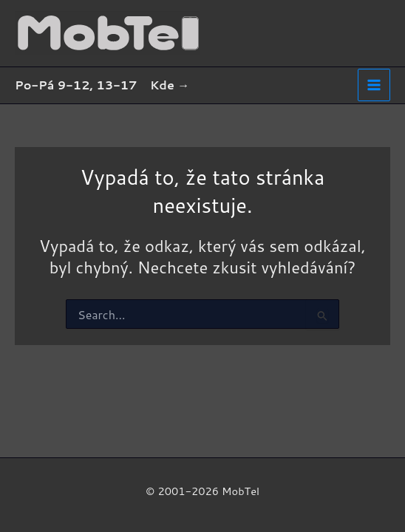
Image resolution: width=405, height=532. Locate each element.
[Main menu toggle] (374, 85)
